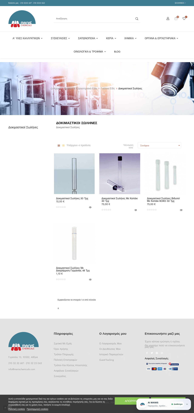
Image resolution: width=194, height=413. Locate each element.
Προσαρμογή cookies (37, 409)
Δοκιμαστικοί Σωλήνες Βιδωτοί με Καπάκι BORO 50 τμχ (163, 199)
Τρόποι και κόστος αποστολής (70, 364)
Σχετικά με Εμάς (63, 343)
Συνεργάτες (60, 375)
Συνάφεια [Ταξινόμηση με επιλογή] (160, 145)
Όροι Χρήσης (61, 348)
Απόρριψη (132, 401)
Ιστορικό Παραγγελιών (111, 354)
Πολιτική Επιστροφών (65, 359)
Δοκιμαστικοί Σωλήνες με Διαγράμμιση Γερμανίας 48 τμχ (73, 268)
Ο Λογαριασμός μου (110, 343)
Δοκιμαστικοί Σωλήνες (23, 127)
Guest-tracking (106, 359)
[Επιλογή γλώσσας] (180, 3)
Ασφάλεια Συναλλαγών (66, 370)
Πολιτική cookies (16, 409)
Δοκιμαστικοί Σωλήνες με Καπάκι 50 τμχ (120, 199)
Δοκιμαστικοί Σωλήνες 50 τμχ (72, 198)
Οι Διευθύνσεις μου (110, 348)
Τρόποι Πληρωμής (64, 354)
